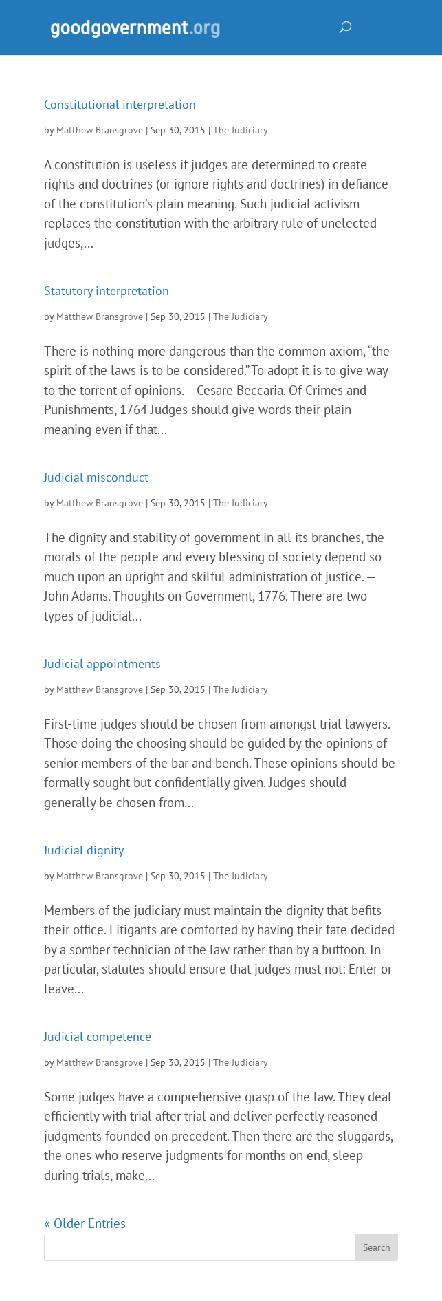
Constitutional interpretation (120, 104)
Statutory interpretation (106, 291)
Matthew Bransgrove (99, 130)
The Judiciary (240, 130)
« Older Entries (85, 1223)
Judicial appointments (102, 663)
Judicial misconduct (96, 477)
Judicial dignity (84, 850)
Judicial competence (97, 1036)
